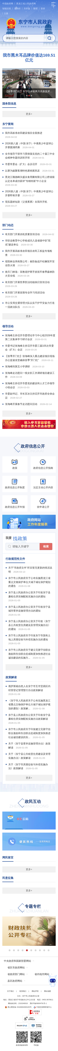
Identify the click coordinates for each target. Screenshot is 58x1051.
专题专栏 (29, 909)
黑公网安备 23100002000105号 (18, 1007)
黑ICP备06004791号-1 (38, 1003)
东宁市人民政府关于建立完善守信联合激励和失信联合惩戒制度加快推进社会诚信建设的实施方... (29, 654)
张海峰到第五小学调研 (17, 366)
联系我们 (22, 991)
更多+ (29, 114)
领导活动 (7, 326)
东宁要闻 (7, 124)
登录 (43, 8)
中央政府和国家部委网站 (17, 961)
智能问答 (6, 8)
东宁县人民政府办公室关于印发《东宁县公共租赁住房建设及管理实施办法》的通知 (29, 625)
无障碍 (17, 8)
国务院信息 (9, 103)
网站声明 (35, 991)
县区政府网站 (14, 981)
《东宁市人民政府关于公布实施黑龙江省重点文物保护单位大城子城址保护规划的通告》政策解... (29, 704)
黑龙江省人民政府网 (26, 3)
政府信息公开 (29, 448)
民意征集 (7, 877)
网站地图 (47, 991)
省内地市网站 (41, 974)
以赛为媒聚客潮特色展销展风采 (22, 170)
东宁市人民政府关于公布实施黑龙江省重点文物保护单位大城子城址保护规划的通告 (29, 582)
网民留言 (7, 857)
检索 (46, 546)
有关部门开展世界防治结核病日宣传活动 (27, 282)
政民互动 (29, 804)
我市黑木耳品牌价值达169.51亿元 (29, 57)
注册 (6, 13)
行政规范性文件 (15, 558)
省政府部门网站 (16, 974)
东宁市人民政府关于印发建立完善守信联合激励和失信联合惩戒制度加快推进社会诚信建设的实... (29, 733)
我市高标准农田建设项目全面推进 (23, 133)
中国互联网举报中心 (43, 1007)
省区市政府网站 (16, 967)
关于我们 (10, 991)
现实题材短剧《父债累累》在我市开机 (26, 201)
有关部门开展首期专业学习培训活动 (25, 292)
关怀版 (27, 8)
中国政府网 (7, 3)
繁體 (35, 8)
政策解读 (11, 677)
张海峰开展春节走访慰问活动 (21, 404)
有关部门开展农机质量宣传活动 (22, 234)
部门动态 (7, 225)
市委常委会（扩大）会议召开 (21, 164)
